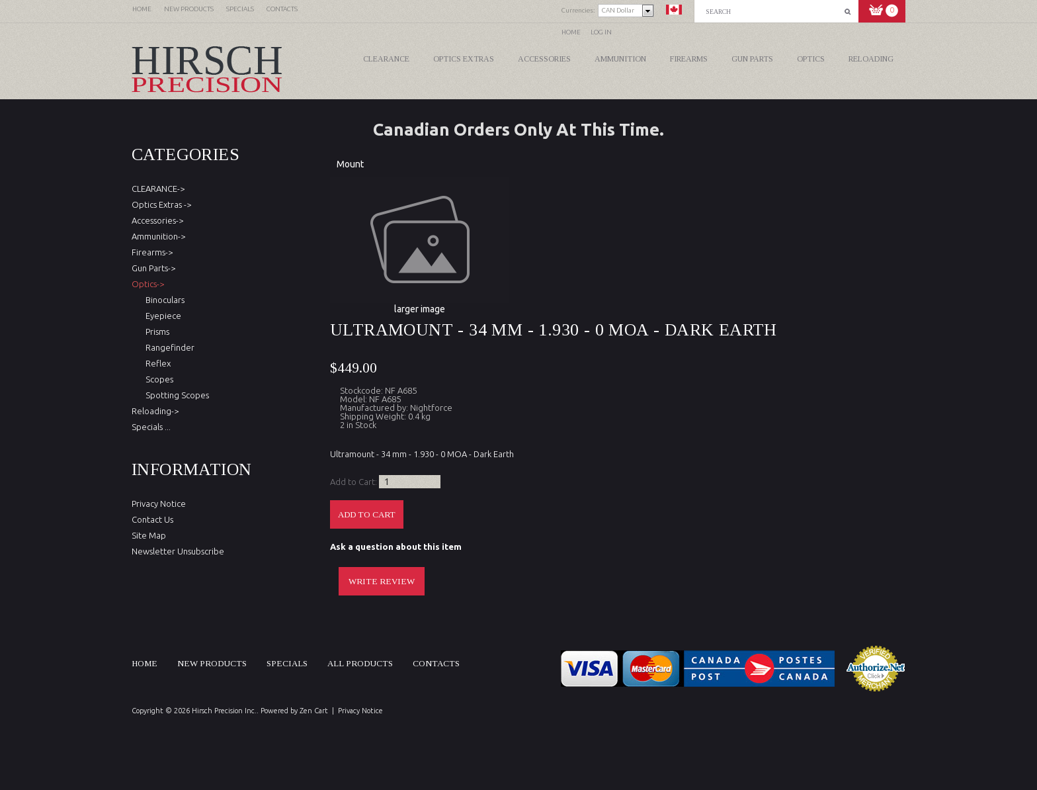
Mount (350, 164)
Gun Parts (752, 59)
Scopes (157, 379)
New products (212, 663)
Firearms (689, 59)
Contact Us (152, 519)
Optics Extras (463, 59)
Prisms (155, 331)
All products (360, 663)
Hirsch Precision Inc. (224, 711)
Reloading (871, 59)
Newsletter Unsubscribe (178, 551)
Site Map (149, 535)
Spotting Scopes (175, 395)
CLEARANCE (386, 59)
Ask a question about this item (396, 546)
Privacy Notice (159, 503)
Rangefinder (168, 347)
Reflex (156, 363)
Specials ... (151, 426)
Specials (287, 663)
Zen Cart (314, 711)
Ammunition (620, 59)
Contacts (436, 663)
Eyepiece (161, 315)
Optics (811, 59)
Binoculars (163, 299)
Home (571, 32)
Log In (601, 32)
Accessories (544, 59)
